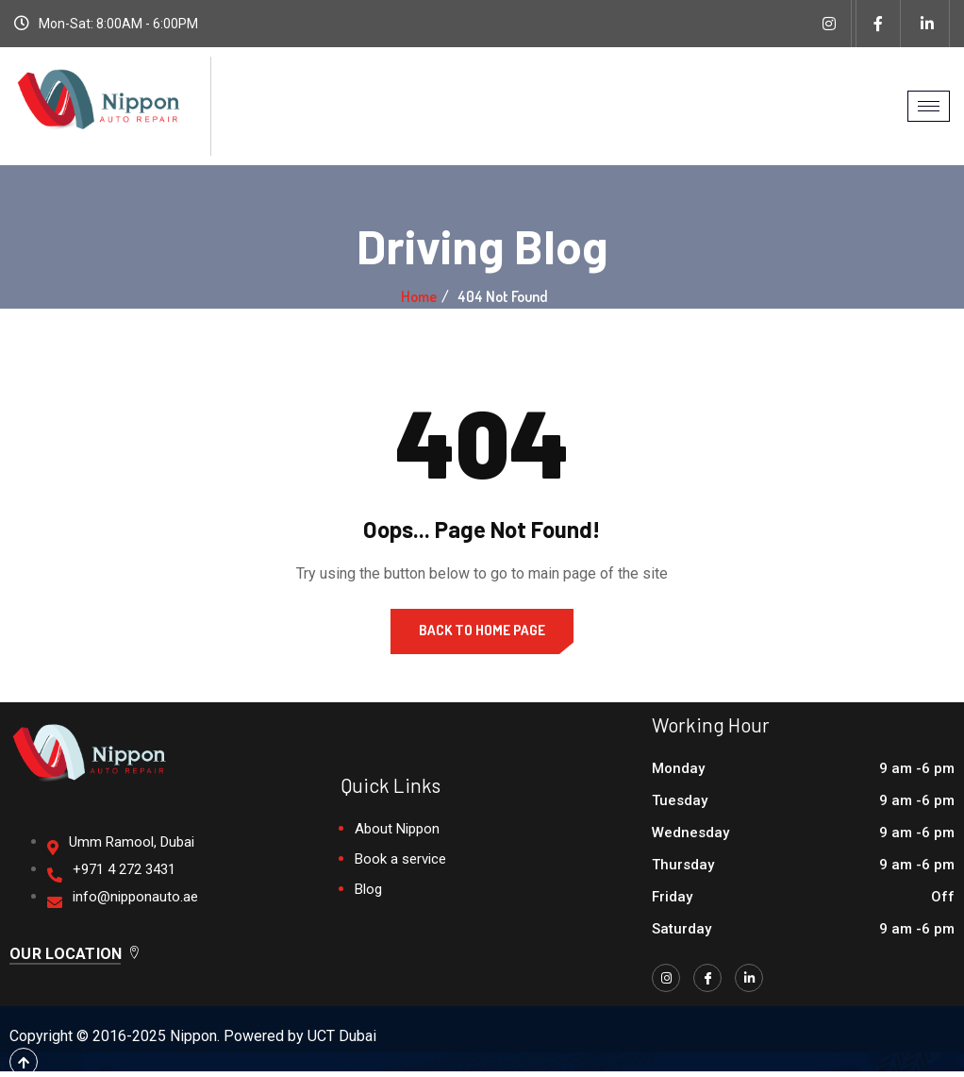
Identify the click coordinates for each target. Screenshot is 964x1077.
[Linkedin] (927, 23)
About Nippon (397, 828)
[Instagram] (829, 23)
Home (419, 296)
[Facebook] (878, 23)
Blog (368, 889)
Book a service (400, 858)
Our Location (75, 954)
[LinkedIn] (749, 978)
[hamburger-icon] (928, 106)
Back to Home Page (482, 630)
